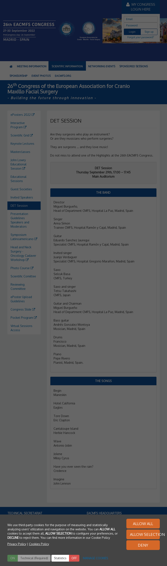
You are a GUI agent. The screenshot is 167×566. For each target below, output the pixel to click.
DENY (143, 545)
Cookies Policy (39, 544)
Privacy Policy (16, 544)
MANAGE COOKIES (95, 558)
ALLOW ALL (143, 523)
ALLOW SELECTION (145, 534)
